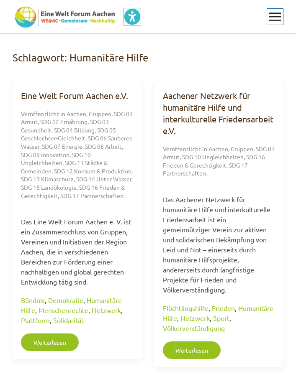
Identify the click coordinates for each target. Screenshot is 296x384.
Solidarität (68, 320)
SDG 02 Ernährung (64, 121)
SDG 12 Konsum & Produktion (92, 171)
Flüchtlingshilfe (185, 308)
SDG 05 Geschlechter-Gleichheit (68, 134)
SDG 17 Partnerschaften (92, 195)
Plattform (35, 320)
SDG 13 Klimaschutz (47, 179)
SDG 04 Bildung (74, 130)
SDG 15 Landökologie (49, 187)
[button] (275, 16)
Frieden (223, 308)
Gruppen (100, 113)
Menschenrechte (63, 310)
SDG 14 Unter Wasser (103, 179)
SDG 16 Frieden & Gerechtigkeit (214, 161)
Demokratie (65, 300)
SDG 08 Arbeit (103, 146)
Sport (221, 318)
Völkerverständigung (194, 328)
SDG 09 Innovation (45, 154)
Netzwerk (106, 310)
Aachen (76, 113)
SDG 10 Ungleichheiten (56, 159)
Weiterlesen (49, 342)
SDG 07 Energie (62, 146)
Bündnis (33, 300)
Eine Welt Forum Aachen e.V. (74, 95)
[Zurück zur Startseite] (65, 16)
